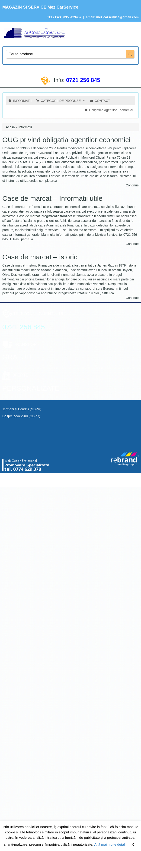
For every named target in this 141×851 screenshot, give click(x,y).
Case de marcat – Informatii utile (52, 198)
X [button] (133, 844)
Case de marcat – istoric (39, 257)
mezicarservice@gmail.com (117, 17)
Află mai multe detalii (110, 844)
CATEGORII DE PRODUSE (63, 100)
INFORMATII (22, 101)
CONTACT (102, 101)
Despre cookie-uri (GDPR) (21, 416)
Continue (132, 185)
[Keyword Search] (66, 54)
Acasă (10, 127)
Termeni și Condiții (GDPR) (21, 409)
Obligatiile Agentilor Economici (111, 110)
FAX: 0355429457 (67, 17)
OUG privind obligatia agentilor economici (66, 140)
